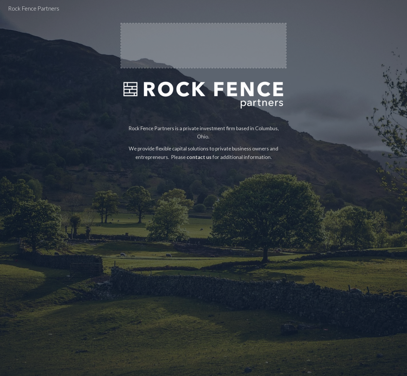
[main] (203, 239)
